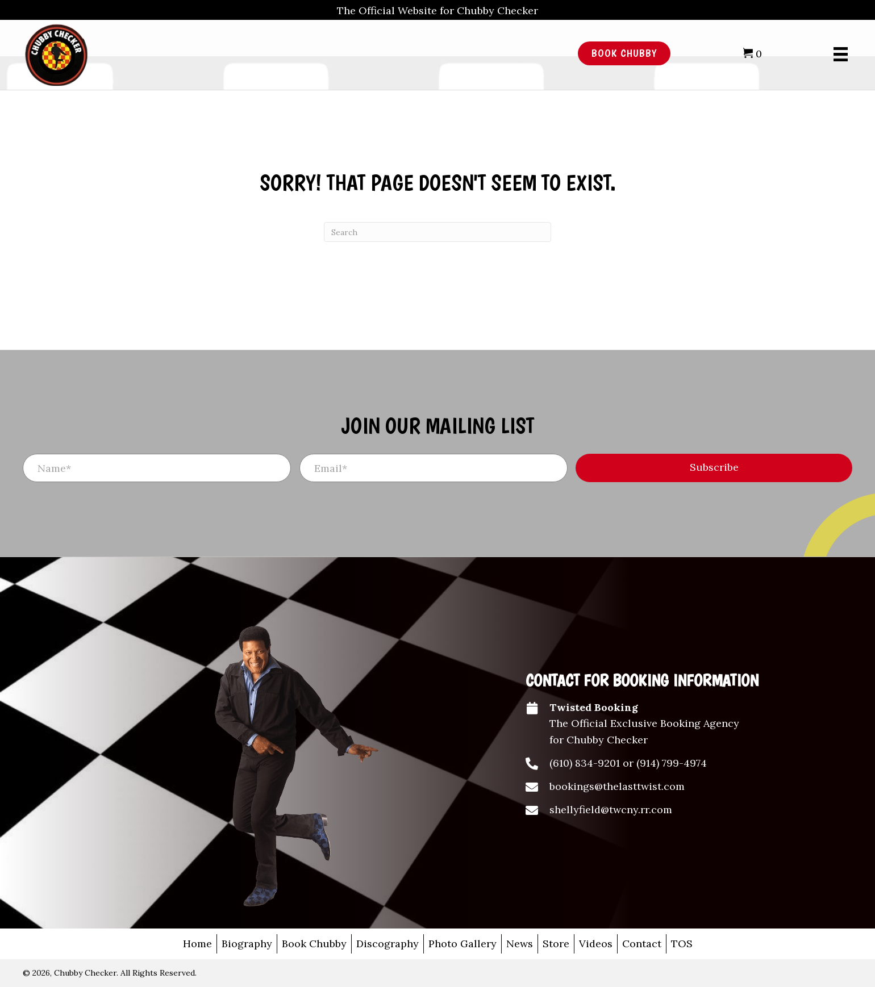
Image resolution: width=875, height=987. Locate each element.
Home (197, 943)
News (519, 943)
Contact (641, 943)
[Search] (437, 232)
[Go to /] (267, 53)
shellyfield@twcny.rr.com (610, 809)
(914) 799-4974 (671, 762)
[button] (714, 468)
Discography (387, 943)
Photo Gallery (462, 943)
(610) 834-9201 (584, 762)
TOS (682, 943)
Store (556, 943)
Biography (247, 943)
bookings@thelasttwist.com (617, 786)
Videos (595, 943)
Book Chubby (314, 943)
